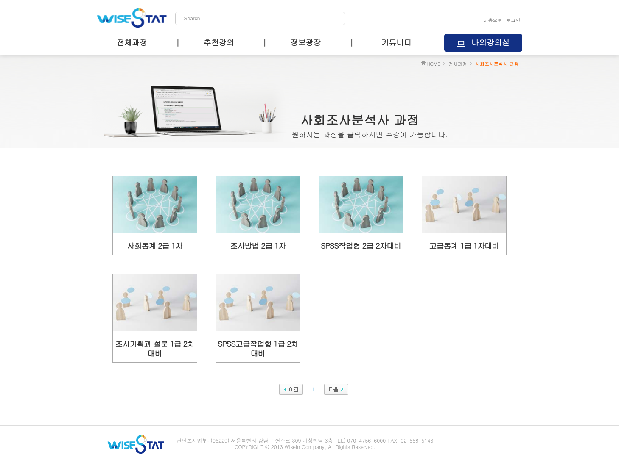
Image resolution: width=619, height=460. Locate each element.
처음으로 (493, 20)
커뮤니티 (396, 42)
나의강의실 (490, 42)
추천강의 (219, 42)
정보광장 (305, 42)
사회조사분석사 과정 (497, 64)
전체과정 (132, 42)
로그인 (514, 20)
